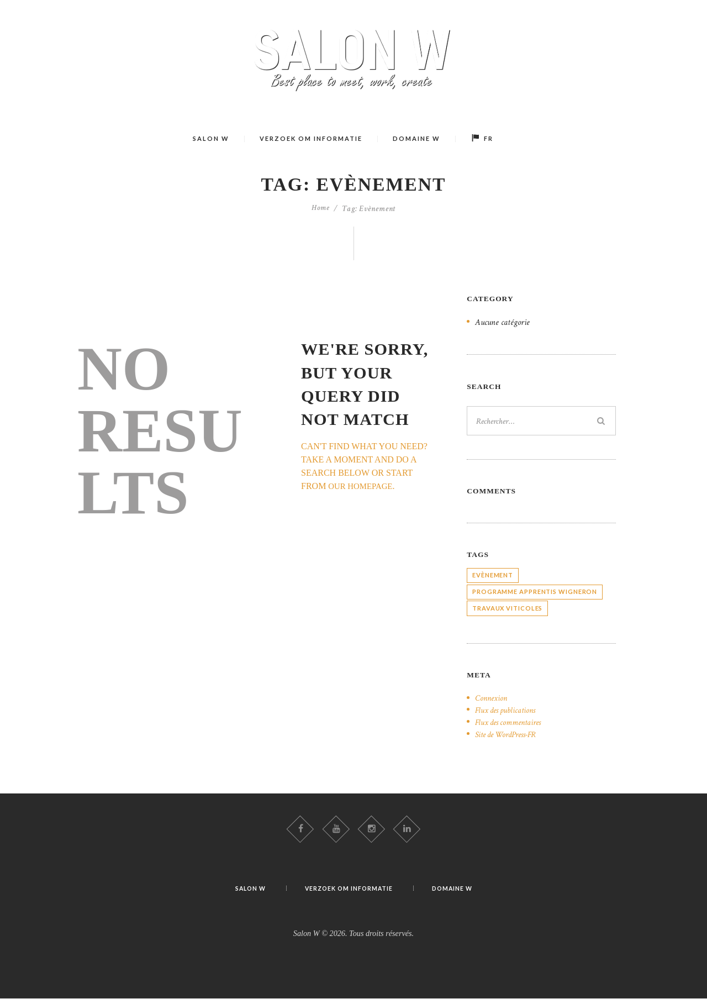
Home (321, 208)
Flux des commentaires (510, 721)
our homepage (362, 486)
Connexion (492, 697)
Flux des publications (507, 709)
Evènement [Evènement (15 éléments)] (492, 573)
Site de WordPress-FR (509, 733)
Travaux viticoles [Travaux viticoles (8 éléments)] (507, 607)
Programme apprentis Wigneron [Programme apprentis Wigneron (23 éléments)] (534, 590)
